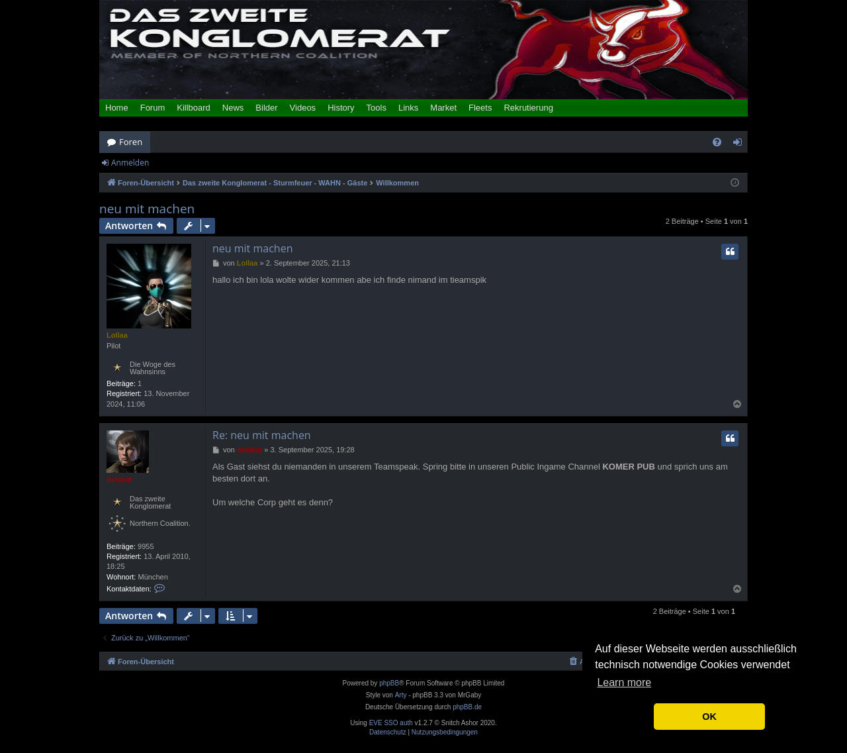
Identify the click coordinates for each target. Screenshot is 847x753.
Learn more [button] (624, 682)
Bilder (266, 108)
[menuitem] (717, 142)
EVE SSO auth (391, 723)
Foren (130, 142)
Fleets (480, 108)
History (341, 108)
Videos (303, 108)
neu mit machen (147, 209)
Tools (376, 108)
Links (408, 108)
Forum (152, 108)
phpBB (389, 683)
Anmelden (130, 162)
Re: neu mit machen (261, 435)
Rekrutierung (528, 108)
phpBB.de (467, 707)
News (233, 108)
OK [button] (709, 716)
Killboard (193, 108)
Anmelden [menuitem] (741, 144)
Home (116, 108)
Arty (401, 695)
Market (443, 108)
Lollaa (117, 335)
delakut (119, 479)
